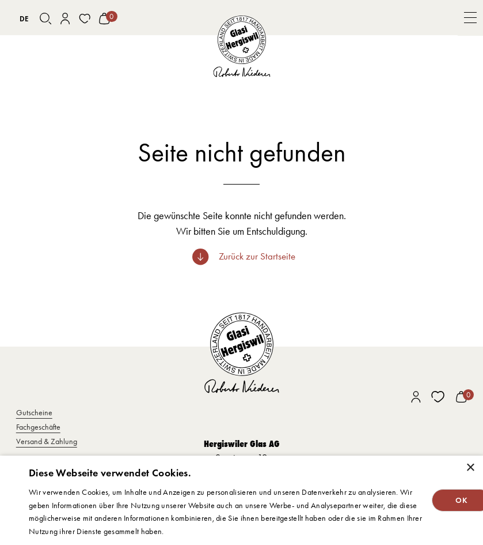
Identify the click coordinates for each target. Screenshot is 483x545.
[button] (470, 18)
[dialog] (241, 500)
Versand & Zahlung (46, 441)
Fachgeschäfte (38, 426)
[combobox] (24, 18)
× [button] (470, 468)
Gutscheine (34, 412)
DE (24, 18)
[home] (241, 47)
